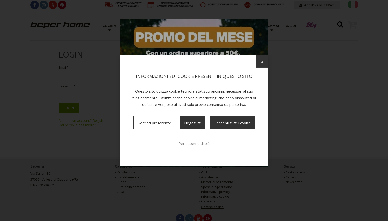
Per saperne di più (194, 143)
